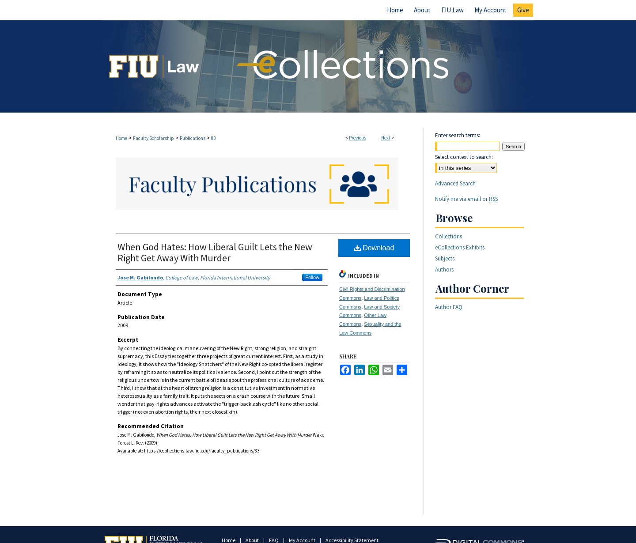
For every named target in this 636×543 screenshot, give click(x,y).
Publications (192, 138)
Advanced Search (455, 183)
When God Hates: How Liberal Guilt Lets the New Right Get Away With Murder (214, 252)
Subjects (444, 258)
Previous (357, 138)
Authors (444, 269)
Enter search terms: (457, 135)
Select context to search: (464, 157)
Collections (448, 236)
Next (385, 138)
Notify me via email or (466, 199)
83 (213, 138)
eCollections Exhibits (460, 247)
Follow (312, 277)
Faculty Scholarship (153, 138)
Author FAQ (448, 307)
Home (121, 138)
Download (374, 248)
